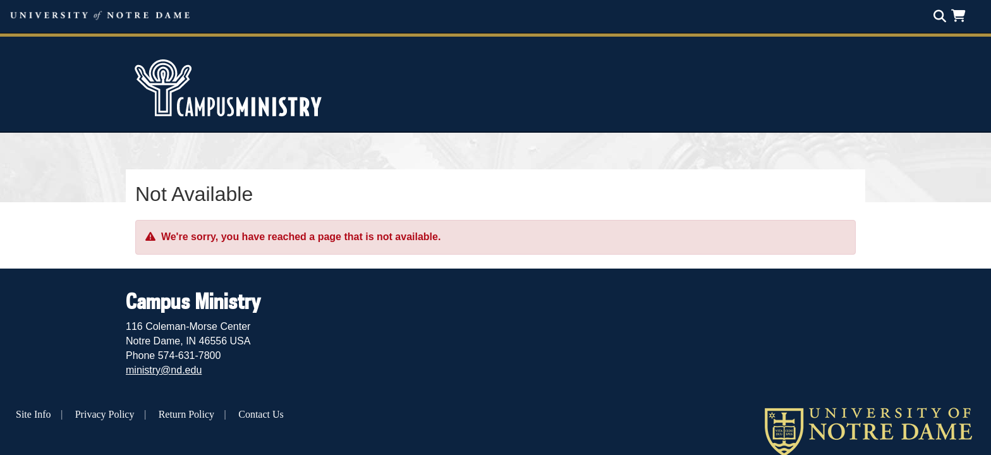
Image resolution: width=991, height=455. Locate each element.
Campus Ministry (193, 301)
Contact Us (261, 414)
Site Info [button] (33, 414)
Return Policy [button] (186, 414)
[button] (961, 16)
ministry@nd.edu (164, 370)
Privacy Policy (105, 414)
